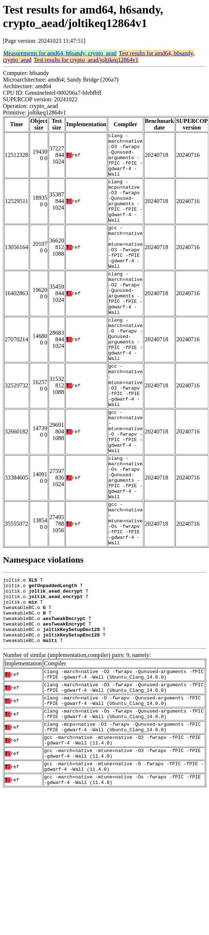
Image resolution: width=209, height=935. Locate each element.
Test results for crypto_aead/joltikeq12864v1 (86, 60)
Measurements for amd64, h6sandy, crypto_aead (60, 53)
